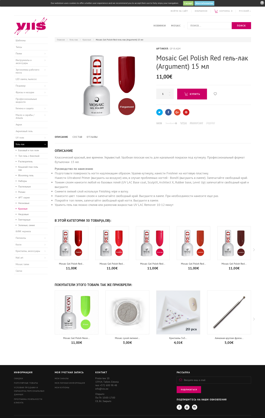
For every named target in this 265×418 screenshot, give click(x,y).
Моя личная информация (70, 383)
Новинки (159, 25)
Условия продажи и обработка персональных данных (29, 391)
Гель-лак (74, 39)
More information (204, 3)
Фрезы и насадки (25, 92)
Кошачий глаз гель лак (28, 168)
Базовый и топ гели (28, 150)
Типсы (19, 47)
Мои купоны (62, 387)
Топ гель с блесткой (28, 155)
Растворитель (25, 161)
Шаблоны (21, 40)
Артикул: (162, 48)
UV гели (20, 137)
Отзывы (92, 136)
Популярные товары (26, 383)
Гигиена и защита (24, 108)
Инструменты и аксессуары (24, 62)
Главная (61, 39)
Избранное (201, 11)
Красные (87, 39)
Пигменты (21, 237)
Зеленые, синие (26, 225)
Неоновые (23, 203)
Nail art (19, 257)
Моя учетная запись (69, 372)
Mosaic (176, 25)
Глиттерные (24, 219)
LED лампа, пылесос (26, 79)
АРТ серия (24, 197)
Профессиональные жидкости (26, 100)
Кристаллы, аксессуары (28, 251)
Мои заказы (62, 378)
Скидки (18, 378)
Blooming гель (25, 175)
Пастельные (24, 186)
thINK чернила (23, 231)
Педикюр (21, 85)
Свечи (19, 270)
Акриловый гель (24, 131)
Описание (61, 136)
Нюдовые (23, 214)
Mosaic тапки (22, 264)
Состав (77, 136)
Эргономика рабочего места (27, 71)
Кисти (18, 244)
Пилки (19, 53)
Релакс (21, 191)
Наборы (22, 181)
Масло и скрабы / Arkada (25, 116)
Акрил (19, 124)
